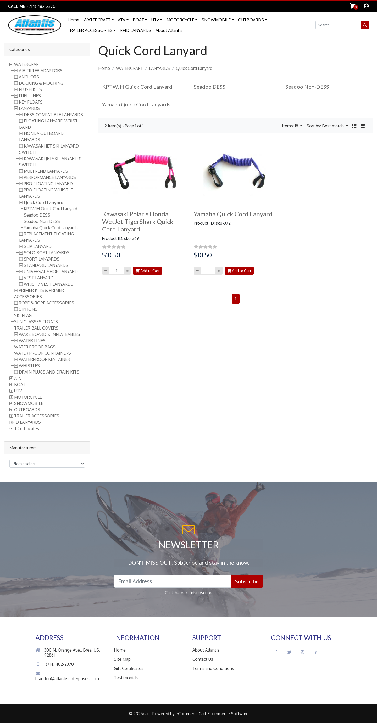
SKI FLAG (23, 315)
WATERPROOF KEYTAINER (44, 359)
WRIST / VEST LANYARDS (48, 284)
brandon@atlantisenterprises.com (67, 676)
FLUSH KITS (30, 89)
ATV (121, 19)
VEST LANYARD (38, 277)
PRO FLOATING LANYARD (48, 183)
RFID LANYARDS (135, 30)
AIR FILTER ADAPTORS (41, 70)
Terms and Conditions (213, 668)
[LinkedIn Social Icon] (315, 652)
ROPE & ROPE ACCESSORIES (46, 303)
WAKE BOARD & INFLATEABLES (49, 334)
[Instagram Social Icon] (302, 652)
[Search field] (338, 25)
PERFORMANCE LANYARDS (50, 177)
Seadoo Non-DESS (42, 221)
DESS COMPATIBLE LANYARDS (53, 114)
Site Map (122, 659)
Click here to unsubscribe (188, 592)
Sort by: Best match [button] (326, 125)
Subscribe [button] (247, 581)
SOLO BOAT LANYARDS (47, 252)
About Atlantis (169, 30)
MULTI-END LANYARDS (46, 171)
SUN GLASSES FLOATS (36, 321)
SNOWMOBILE (216, 19)
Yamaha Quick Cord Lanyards (51, 227)
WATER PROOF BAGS (35, 346)
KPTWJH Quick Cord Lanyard (50, 208)
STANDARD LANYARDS (46, 265)
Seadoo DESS (37, 215)
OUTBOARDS (251, 19)
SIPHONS (28, 309)
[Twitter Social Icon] (289, 652)
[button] (365, 25)
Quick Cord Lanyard (43, 202)
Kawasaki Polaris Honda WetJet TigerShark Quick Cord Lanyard (137, 221)
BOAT (138, 19)
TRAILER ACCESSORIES (90, 30)
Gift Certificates (24, 428)
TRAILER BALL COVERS (36, 328)
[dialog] (366, 6)
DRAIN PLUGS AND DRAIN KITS (49, 372)
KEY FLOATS (31, 102)
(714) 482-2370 (54, 664)
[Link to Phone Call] (32, 6)
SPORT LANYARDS (41, 259)
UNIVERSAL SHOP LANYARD (51, 271)
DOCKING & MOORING (41, 83)
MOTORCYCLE (180, 19)
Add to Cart (147, 270)
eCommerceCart (191, 713)
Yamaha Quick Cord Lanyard (233, 214)
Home (73, 19)
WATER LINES (32, 340)
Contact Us (202, 659)
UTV (155, 19)
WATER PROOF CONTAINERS (42, 353)
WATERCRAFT (97, 19)
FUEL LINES (30, 95)
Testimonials (126, 677)
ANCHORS (29, 77)
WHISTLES (29, 365)
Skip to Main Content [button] (84, 6)
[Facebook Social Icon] (276, 652)
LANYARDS (29, 108)
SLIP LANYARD (38, 246)
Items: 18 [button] (290, 125)
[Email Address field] (172, 581)
